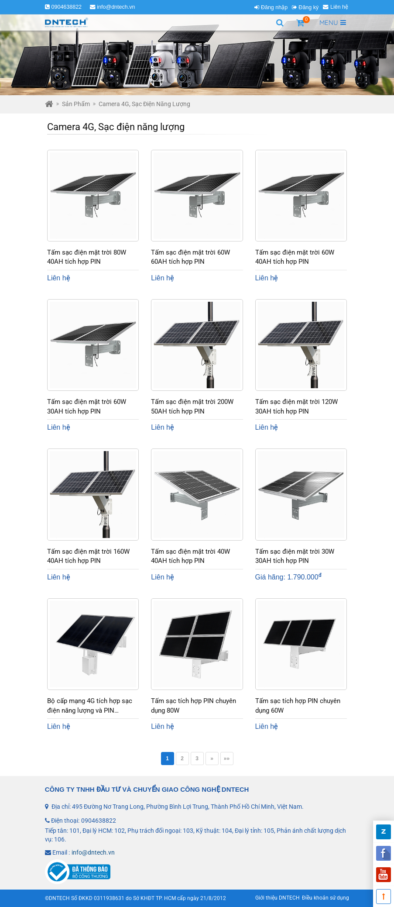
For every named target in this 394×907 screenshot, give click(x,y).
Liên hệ (339, 7)
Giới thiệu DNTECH (277, 898)
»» (227, 758)
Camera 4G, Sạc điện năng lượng (144, 103)
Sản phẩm (76, 103)
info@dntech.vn (116, 7)
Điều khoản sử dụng (325, 898)
